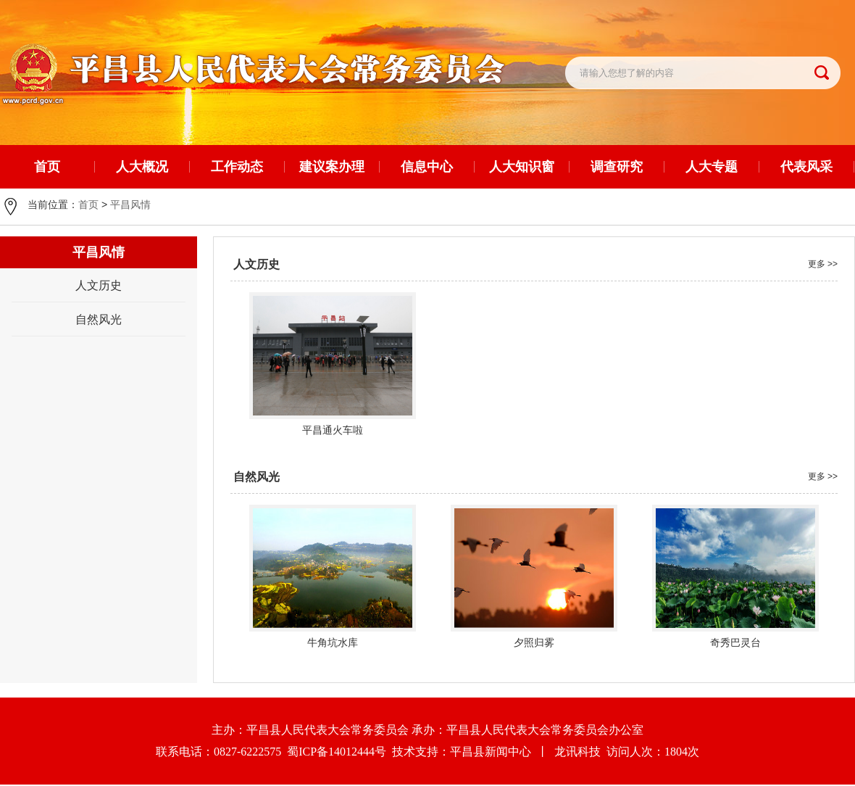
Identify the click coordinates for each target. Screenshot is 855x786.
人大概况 (142, 167)
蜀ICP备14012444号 (339, 753)
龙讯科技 (577, 753)
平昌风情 (130, 204)
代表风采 (806, 167)
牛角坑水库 (332, 642)
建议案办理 (331, 167)
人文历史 (98, 285)
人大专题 (711, 167)
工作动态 (237, 167)
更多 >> (823, 264)
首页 (88, 204)
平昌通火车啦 (332, 430)
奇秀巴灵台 (735, 642)
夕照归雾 (534, 642)
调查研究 (617, 167)
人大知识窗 (521, 167)
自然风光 (98, 319)
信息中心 (427, 167)
